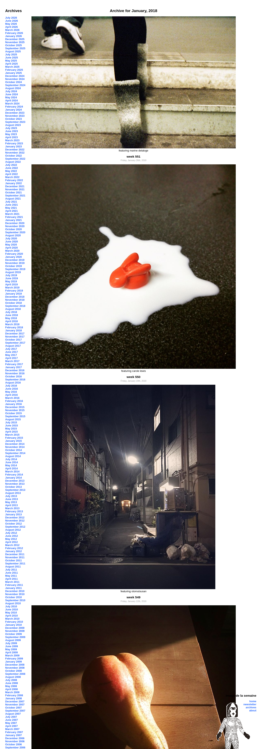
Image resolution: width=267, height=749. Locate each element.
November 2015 (15, 410)
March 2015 (12, 434)
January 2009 (13, 661)
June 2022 (11, 167)
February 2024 (14, 106)
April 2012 (11, 542)
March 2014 (12, 471)
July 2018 (11, 312)
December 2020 (15, 223)
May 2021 (11, 207)
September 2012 (15, 526)
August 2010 (13, 603)
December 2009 (15, 627)
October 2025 (13, 45)
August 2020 (13, 235)
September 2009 (15, 637)
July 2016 (11, 385)
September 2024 (15, 85)
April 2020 (11, 247)
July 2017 (11, 348)
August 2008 (13, 676)
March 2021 (12, 213)
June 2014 (11, 462)
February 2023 (14, 143)
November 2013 (15, 483)
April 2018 (11, 321)
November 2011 (15, 557)
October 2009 (13, 634)
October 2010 (13, 597)
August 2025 (13, 51)
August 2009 (13, 640)
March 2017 (12, 361)
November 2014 (15, 447)
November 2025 (15, 42)
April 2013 (11, 505)
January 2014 (13, 477)
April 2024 (11, 100)
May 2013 (11, 502)
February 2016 (14, 401)
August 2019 (13, 272)
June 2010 (11, 609)
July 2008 (11, 680)
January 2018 (13, 330)
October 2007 (13, 707)
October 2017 (13, 339)
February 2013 (14, 511)
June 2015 (11, 425)
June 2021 (11, 204)
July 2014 (11, 459)
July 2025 (11, 54)
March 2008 (12, 692)
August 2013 (13, 492)
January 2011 (13, 588)
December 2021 (15, 186)
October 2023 (13, 118)
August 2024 (13, 88)
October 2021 (13, 192)
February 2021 (14, 217)
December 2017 (15, 333)
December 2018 (15, 296)
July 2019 (11, 275)
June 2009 (11, 646)
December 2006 (15, 738)
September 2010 (15, 600)
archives (251, 707)
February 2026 (14, 33)
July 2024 (11, 91)
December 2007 (15, 701)
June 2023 (11, 131)
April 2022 (11, 174)
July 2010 (11, 606)
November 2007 (15, 704)
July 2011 (11, 569)
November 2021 (15, 189)
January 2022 (13, 183)
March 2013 (12, 508)
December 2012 (15, 517)
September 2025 (15, 48)
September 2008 (15, 673)
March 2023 (12, 140)
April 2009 (11, 652)
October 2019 (13, 266)
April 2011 (11, 578)
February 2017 (14, 364)
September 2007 (15, 710)
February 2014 (14, 474)
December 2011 (15, 554)
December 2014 (15, 443)
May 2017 (11, 355)
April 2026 (11, 26)
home (252, 701)
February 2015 (14, 437)
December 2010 (15, 591)
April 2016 (11, 394)
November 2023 (15, 115)
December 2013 (15, 480)
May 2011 (11, 575)
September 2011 (15, 563)
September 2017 (15, 342)
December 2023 (15, 112)
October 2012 (13, 523)
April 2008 (11, 689)
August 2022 (13, 161)
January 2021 (13, 220)
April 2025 (11, 63)
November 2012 (15, 520)
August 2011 (13, 566)
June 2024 (11, 94)
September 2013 (15, 489)
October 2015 (13, 413)
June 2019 (11, 278)
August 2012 (13, 529)
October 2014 (13, 450)
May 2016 (11, 391)
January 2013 (13, 514)
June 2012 (11, 535)
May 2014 (11, 465)
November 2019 (15, 263)
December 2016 (15, 370)
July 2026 (11, 17)
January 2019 (13, 293)
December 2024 (15, 75)
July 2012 (11, 532)
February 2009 (14, 658)
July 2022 (11, 164)
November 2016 (15, 373)
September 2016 (15, 379)
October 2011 (13, 560)
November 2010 (15, 594)
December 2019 (15, 259)
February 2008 (14, 695)
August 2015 (13, 419)
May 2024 (11, 97)
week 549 (133, 597)
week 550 (133, 377)
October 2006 (13, 744)
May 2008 (11, 686)
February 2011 (14, 584)
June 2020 (11, 241)
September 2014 (15, 453)
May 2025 (11, 60)
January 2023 (13, 146)
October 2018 (13, 302)
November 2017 (15, 336)
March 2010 (12, 618)
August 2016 (13, 382)
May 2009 (11, 649)
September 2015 (15, 416)
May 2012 (11, 538)
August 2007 (13, 713)
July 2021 (11, 201)
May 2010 (11, 612)
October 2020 (13, 229)
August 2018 (13, 309)
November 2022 (15, 152)
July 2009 (11, 643)
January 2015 (13, 440)
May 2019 (11, 281)
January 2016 (13, 404)
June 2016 (11, 388)
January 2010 (13, 624)
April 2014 (11, 468)
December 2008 (15, 664)
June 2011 (11, 572)
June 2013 (11, 499)
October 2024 (13, 82)
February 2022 (14, 180)
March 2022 (12, 177)
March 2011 (12, 581)
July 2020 (11, 238)
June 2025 (11, 57)
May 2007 (11, 722)
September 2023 (15, 121)
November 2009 (15, 630)
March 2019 (12, 287)
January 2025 (13, 72)
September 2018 (15, 305)
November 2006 (15, 741)
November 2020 (15, 226)
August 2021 (13, 198)
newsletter (249, 704)
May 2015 (11, 428)
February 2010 (14, 621)
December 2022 (15, 149)
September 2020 (15, 232)
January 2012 (13, 551)
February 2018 (14, 327)
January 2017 (13, 367)
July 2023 (11, 128)
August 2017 (13, 345)
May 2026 (11, 23)
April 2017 (11, 358)
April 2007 (11, 726)
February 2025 (14, 69)
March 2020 (12, 250)
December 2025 (15, 39)
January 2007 (13, 735)
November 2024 (15, 79)
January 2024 (13, 109)
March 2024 (12, 103)
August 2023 (13, 125)
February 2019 (14, 290)
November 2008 (15, 667)
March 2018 (12, 324)
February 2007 (14, 732)
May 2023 (11, 134)
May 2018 (11, 318)
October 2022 (13, 155)
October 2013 (13, 486)
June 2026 (11, 20)
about (252, 710)
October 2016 (13, 376)
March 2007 (12, 729)
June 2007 (11, 719)
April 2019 (11, 284)
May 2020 (11, 244)
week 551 (133, 156)
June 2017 (11, 351)
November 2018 (15, 299)
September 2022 (15, 158)
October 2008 (13, 670)
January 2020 (13, 256)
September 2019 (15, 269)
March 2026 (12, 29)
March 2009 (12, 655)
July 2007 (11, 716)
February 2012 (14, 548)
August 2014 (13, 456)
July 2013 (11, 496)
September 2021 (15, 195)
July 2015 (11, 422)
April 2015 (11, 431)
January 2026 (13, 36)
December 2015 (15, 407)
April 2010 (11, 615)
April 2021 (11, 210)
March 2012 (12, 545)
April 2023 (11, 137)
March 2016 (12, 397)
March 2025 (12, 66)
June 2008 (11, 683)
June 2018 (11, 315)
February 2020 (14, 253)
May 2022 (11, 171)
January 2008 (13, 698)
